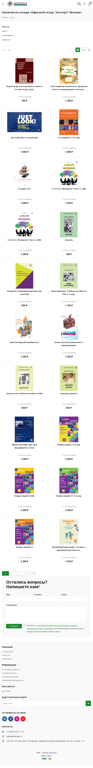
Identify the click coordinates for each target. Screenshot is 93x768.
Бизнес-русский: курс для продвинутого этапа (24, 446)
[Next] (28, 573)
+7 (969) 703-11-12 (15, 734)
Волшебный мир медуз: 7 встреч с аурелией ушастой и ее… (69, 548)
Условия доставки (10, 679)
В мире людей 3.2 (24, 547)
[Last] (33, 573)
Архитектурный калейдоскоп (24, 342)
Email (63, 594)
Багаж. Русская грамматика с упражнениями (68, 344)
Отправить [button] (14, 629)
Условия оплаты (9, 676)
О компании (7, 654)
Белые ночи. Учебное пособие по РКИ (24, 393)
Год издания (7, 35)
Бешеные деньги (69, 393)
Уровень (5, 40)
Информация (9, 668)
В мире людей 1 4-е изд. (69, 444)
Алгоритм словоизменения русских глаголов (24, 292)
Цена (4, 31)
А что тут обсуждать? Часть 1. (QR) (69, 188)
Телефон (38, 594)
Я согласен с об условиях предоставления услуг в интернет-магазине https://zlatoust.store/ (55, 631)
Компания (7, 650)
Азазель (69, 240)
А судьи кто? (24, 188)
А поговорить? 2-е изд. (69, 137)
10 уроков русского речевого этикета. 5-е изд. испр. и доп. (24, 88)
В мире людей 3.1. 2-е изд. (69, 496)
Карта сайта (46, 758)
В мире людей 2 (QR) (24, 496)
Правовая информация (12, 683)
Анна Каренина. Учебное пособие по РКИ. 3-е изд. (68, 292)
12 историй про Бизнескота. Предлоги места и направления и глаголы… (68, 88)
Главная (5, 17)
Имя (8, 594)
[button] (4, 4)
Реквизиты (7, 661)
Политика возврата (11, 672)
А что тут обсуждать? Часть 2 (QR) (24, 240)
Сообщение (11, 605)
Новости (6, 658)
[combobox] (37, 598)
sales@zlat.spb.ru (14, 739)
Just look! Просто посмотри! (24, 137)
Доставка (6, 694)
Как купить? (8, 689)
